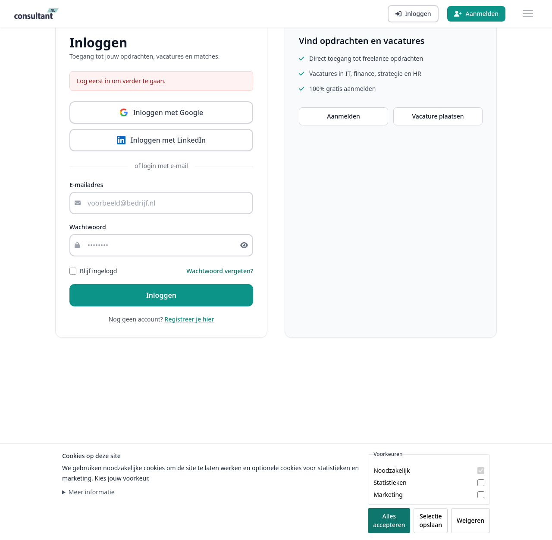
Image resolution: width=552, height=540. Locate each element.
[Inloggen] (413, 13)
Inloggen (161, 295)
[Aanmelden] (476, 14)
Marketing (388, 494)
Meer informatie (92, 492)
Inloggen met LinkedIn (161, 140)
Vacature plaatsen (438, 116)
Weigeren (470, 520)
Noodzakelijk (391, 470)
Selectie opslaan (430, 520)
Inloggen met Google (161, 112)
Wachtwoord (87, 227)
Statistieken (390, 482)
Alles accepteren (389, 520)
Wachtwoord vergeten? (219, 271)
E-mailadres (86, 185)
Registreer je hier (189, 319)
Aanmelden (343, 116)
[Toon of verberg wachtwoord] (246, 245)
